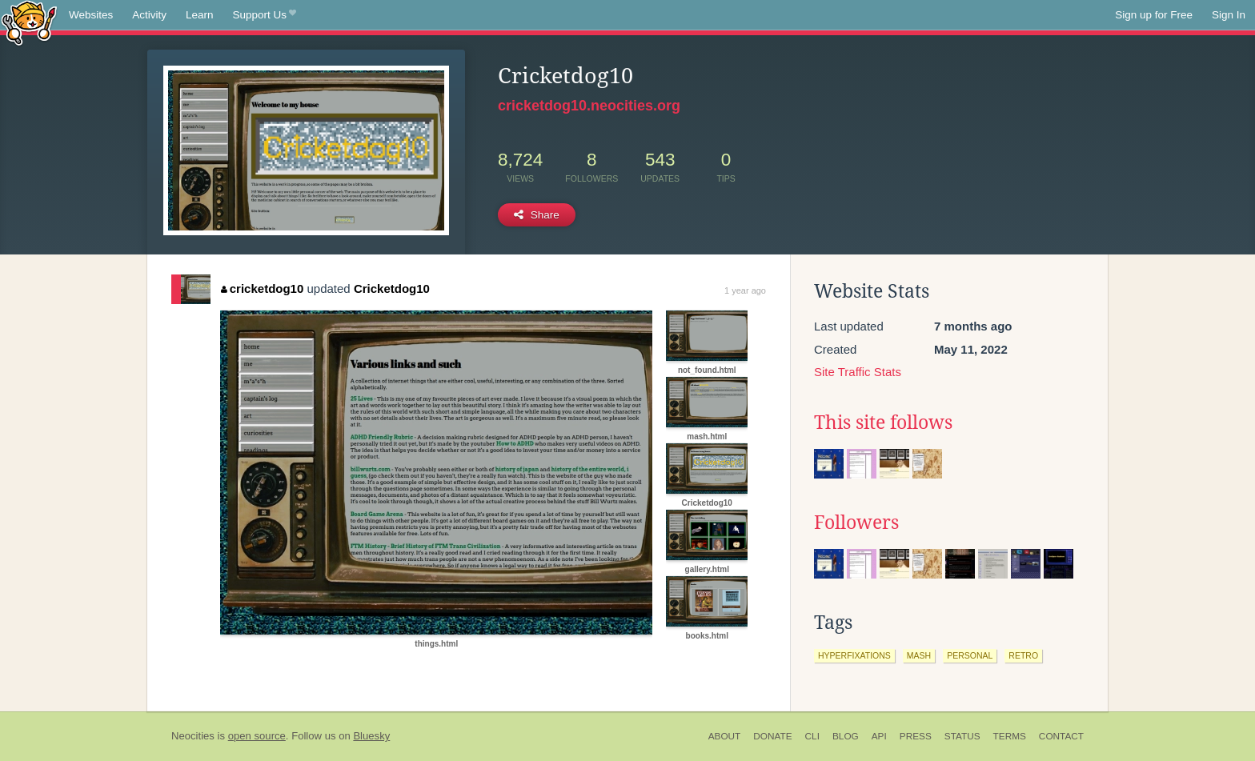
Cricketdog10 (392, 288)
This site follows (883, 422)
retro (1023, 655)
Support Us (264, 15)
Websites (91, 15)
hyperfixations (854, 655)
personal (969, 655)
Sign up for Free (1154, 15)
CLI (812, 736)
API (879, 736)
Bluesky (371, 736)
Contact (1061, 736)
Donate (772, 736)
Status (962, 736)
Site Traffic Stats (857, 371)
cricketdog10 (262, 288)
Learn (200, 15)
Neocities (193, 736)
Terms (1009, 736)
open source (257, 736)
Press (916, 736)
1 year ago (745, 290)
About (724, 736)
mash (919, 655)
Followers (856, 522)
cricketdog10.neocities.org (589, 106)
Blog (845, 736)
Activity (149, 15)
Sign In (1228, 15)
